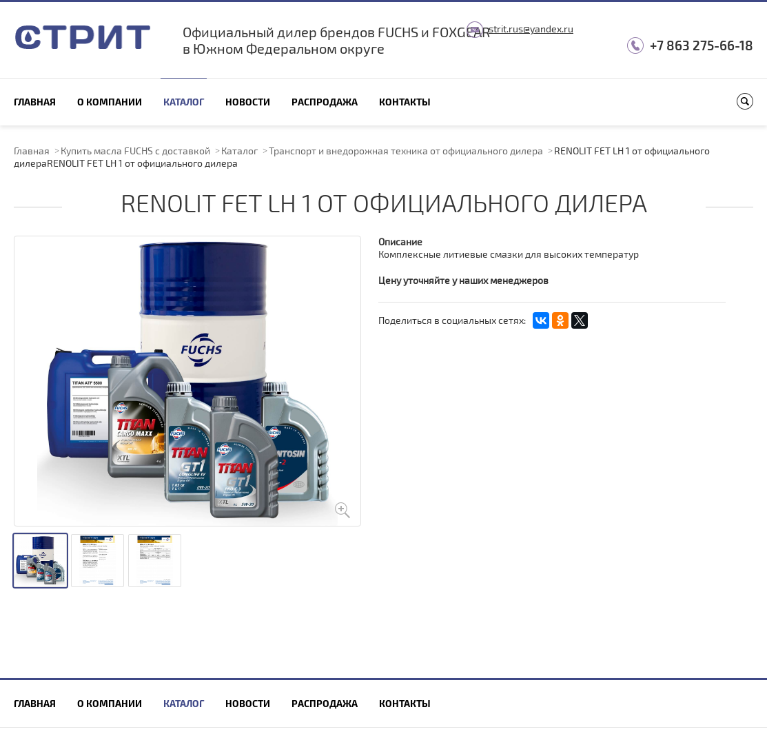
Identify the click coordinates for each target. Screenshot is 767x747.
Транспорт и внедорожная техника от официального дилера (406, 150)
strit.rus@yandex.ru (531, 28)
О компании (109, 102)
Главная (35, 102)
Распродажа (325, 102)
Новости (247, 102)
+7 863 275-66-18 (701, 45)
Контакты (405, 102)
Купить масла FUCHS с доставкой (135, 150)
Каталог (183, 102)
